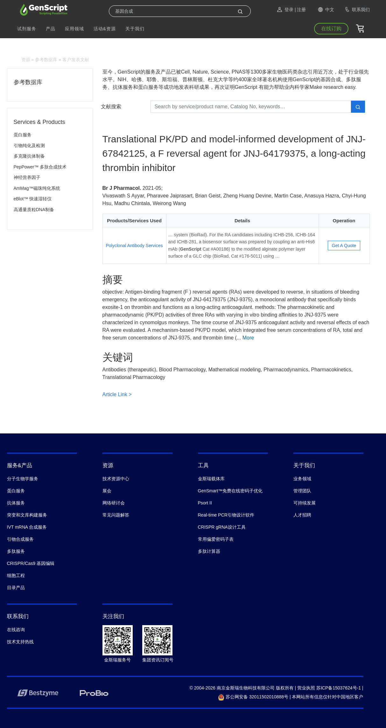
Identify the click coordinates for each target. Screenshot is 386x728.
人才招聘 (302, 514)
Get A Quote (344, 245)
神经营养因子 (27, 177)
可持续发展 (304, 502)
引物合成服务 (20, 539)
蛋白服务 (23, 134)
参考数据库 (46, 59)
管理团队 (302, 490)
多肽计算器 (209, 551)
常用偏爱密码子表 (216, 539)
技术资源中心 (115, 478)
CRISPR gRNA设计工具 (222, 527)
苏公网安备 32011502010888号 (253, 696)
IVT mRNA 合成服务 (27, 527)
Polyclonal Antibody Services (134, 245)
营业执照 (306, 687)
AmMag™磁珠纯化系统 (37, 188)
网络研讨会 (113, 502)
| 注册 (300, 9)
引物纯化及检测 (29, 145)
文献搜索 (111, 106)
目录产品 (16, 587)
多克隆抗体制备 (29, 156)
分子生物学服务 (22, 478)
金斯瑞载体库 (211, 478)
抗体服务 (16, 502)
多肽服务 (16, 551)
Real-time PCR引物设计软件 (226, 514)
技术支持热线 (20, 641)
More (248, 337)
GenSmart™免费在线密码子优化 (230, 490)
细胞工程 (16, 575)
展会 (106, 490)
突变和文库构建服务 (27, 514)
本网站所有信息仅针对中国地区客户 (327, 696)
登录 (284, 9)
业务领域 (302, 478)
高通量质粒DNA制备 (34, 209)
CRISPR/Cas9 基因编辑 (30, 563)
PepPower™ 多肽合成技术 (40, 166)
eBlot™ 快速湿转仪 (33, 198)
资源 (25, 59)
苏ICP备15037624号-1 (338, 687)
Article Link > (117, 394)
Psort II (205, 502)
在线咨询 (16, 629)
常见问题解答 (115, 514)
